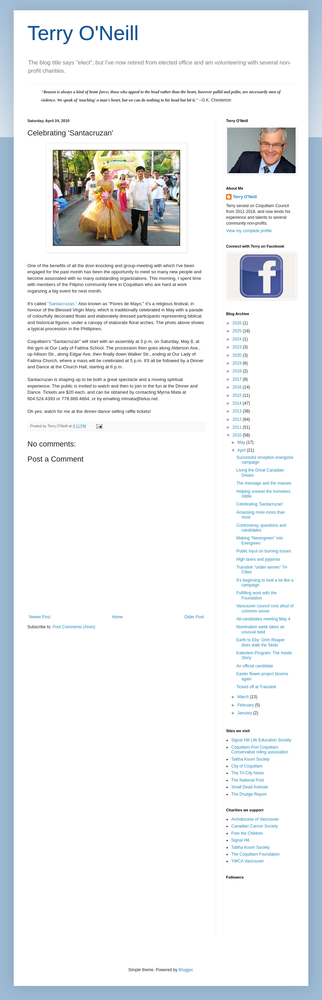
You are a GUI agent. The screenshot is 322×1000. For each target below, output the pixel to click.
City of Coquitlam (246, 766)
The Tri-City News (247, 773)
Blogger (185, 969)
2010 (238, 435)
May (241, 442)
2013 (238, 411)
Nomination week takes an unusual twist (260, 629)
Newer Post (39, 617)
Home (117, 617)
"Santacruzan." (62, 303)
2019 (238, 363)
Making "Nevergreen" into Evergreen (259, 540)
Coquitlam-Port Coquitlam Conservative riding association (259, 749)
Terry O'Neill (83, 33)
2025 (238, 331)
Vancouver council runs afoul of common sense (265, 608)
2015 (238, 395)
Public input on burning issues (263, 551)
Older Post (194, 617)
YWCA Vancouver (247, 861)
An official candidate (254, 666)
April (242, 450)
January (245, 713)
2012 (238, 419)
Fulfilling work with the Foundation (256, 595)
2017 (238, 379)
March (243, 696)
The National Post (247, 780)
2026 (238, 323)
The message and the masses (264, 483)
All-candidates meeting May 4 (263, 619)
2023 (238, 347)
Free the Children (247, 833)
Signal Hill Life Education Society (261, 740)
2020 (238, 355)
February (246, 705)
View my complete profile (249, 230)
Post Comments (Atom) (73, 626)
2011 (238, 427)
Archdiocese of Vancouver (255, 819)
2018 (238, 371)
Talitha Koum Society (250, 759)
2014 (238, 403)
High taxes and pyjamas (258, 559)
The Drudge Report (249, 794)
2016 (238, 387)
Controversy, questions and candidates (261, 528)
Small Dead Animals (249, 787)
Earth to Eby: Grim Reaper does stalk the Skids (260, 642)
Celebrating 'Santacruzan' (259, 504)
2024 (238, 339)
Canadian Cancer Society (254, 826)
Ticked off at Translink (256, 686)
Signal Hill (240, 840)
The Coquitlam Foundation (255, 854)
